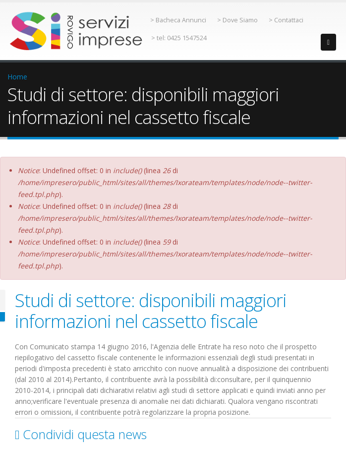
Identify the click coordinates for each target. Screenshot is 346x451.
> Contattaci (286, 20)
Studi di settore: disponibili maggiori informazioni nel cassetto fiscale (151, 310)
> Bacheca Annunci (178, 20)
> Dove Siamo (237, 20)
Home (17, 76)
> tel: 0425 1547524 (179, 38)
